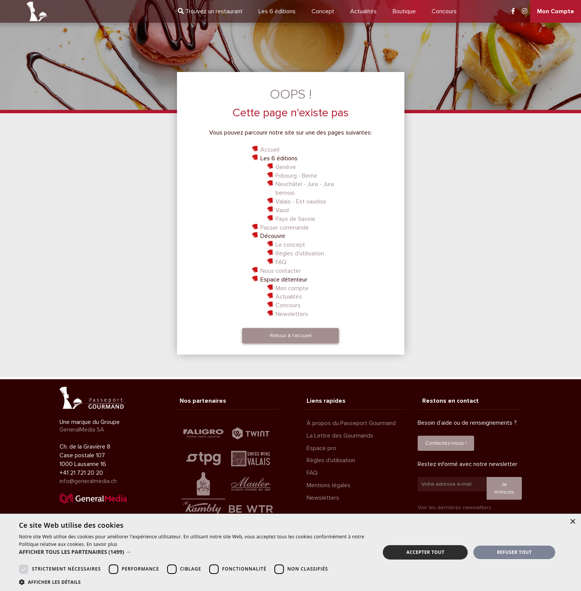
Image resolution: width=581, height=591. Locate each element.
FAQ (281, 262)
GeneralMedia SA (82, 429)
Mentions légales (329, 485)
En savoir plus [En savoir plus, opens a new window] (101, 544)
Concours (444, 11)
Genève (286, 167)
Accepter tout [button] (425, 552)
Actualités (363, 11)
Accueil (269, 149)
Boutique (404, 11)
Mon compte (292, 288)
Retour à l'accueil (291, 335)
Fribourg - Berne (296, 176)
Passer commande (284, 227)
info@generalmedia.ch (88, 481)
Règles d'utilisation (300, 253)
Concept (323, 11)
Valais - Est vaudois (301, 201)
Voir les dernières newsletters (454, 507)
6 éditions (277, 11)
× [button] (572, 522)
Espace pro (321, 448)
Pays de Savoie (295, 219)
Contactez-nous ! (446, 443)
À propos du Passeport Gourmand (351, 423)
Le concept (290, 245)
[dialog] (290, 552)
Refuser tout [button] (514, 552)
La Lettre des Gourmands (340, 435)
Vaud (282, 210)
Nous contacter (280, 271)
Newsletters (292, 314)
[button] (194, 552)
